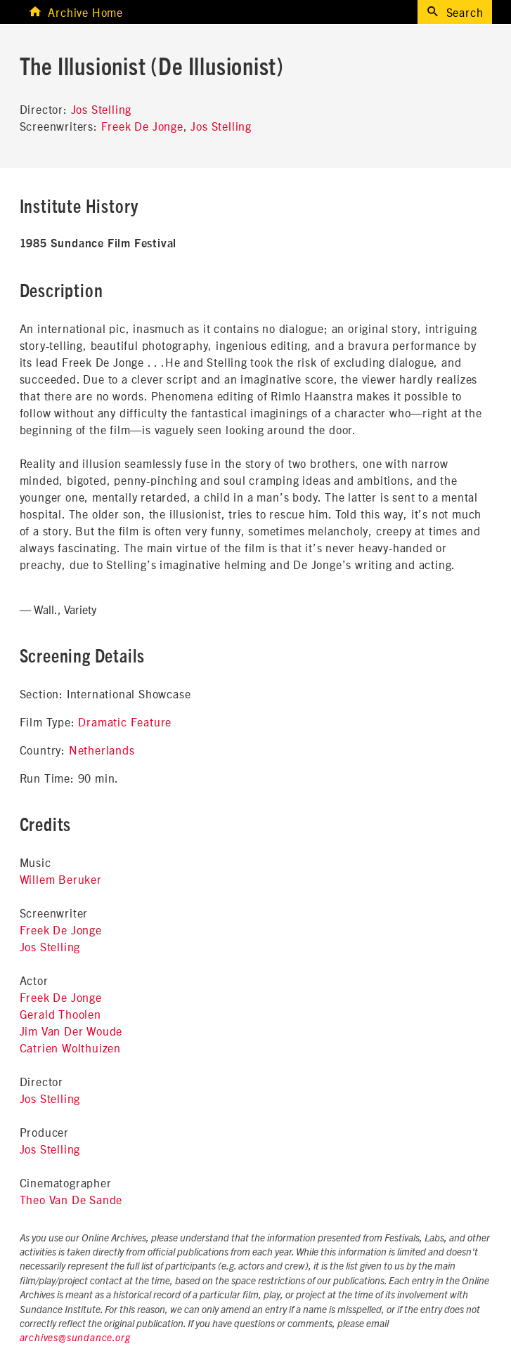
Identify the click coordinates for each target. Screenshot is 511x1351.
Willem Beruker (61, 879)
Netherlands (102, 750)
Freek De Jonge (142, 126)
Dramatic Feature (125, 721)
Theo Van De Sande (71, 1199)
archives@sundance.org (75, 1338)
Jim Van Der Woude (71, 1031)
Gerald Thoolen (60, 1014)
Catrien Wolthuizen (70, 1047)
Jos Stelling (101, 109)
